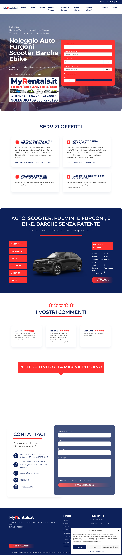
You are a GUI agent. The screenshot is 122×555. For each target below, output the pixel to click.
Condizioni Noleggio (89, 9)
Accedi (114, 7)
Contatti (104, 7)
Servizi (32, 7)
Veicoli (42, 7)
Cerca (94, 80)
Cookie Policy (91, 551)
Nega (94, 547)
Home (23, 7)
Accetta (79, 547)
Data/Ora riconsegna (71, 66)
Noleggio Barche (65, 9)
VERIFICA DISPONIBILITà (102, 286)
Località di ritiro (69, 44)
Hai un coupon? (70, 74)
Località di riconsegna (71, 51)
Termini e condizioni (99, 523)
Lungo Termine (52, 9)
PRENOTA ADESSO (21, 546)
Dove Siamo (77, 9)
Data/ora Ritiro (68, 59)
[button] (118, 531)
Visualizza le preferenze (110, 547)
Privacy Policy (100, 551)
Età (65, 77)
